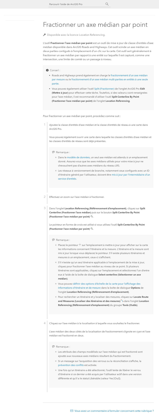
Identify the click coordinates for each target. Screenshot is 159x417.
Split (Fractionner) (104, 88)
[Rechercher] (107, 4)
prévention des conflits (71, 365)
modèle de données (78, 157)
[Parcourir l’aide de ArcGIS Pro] (76, 4)
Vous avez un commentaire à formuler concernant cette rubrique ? (114, 410)
